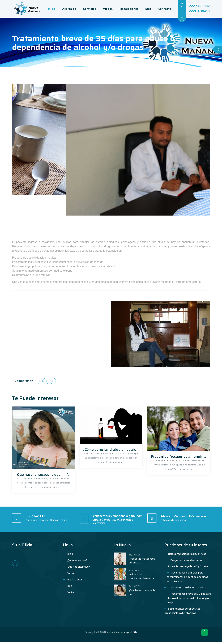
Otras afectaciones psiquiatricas (187, 553)
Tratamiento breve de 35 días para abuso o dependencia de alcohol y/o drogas (189, 598)
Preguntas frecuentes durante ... (142, 560)
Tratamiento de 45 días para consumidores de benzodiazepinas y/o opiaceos (187, 577)
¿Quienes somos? (77, 560)
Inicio (70, 553)
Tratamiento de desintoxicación (187, 587)
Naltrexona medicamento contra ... (142, 576)
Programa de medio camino (186, 560)
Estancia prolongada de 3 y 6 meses (189, 566)
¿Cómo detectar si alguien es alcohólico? (116, 449)
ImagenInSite (131, 632)
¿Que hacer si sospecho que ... (142, 592)
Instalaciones (74, 579)
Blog (69, 585)
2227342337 (199, 5)
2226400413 (199, 11)
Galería (71, 573)
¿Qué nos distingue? (78, 566)
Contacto (72, 592)
